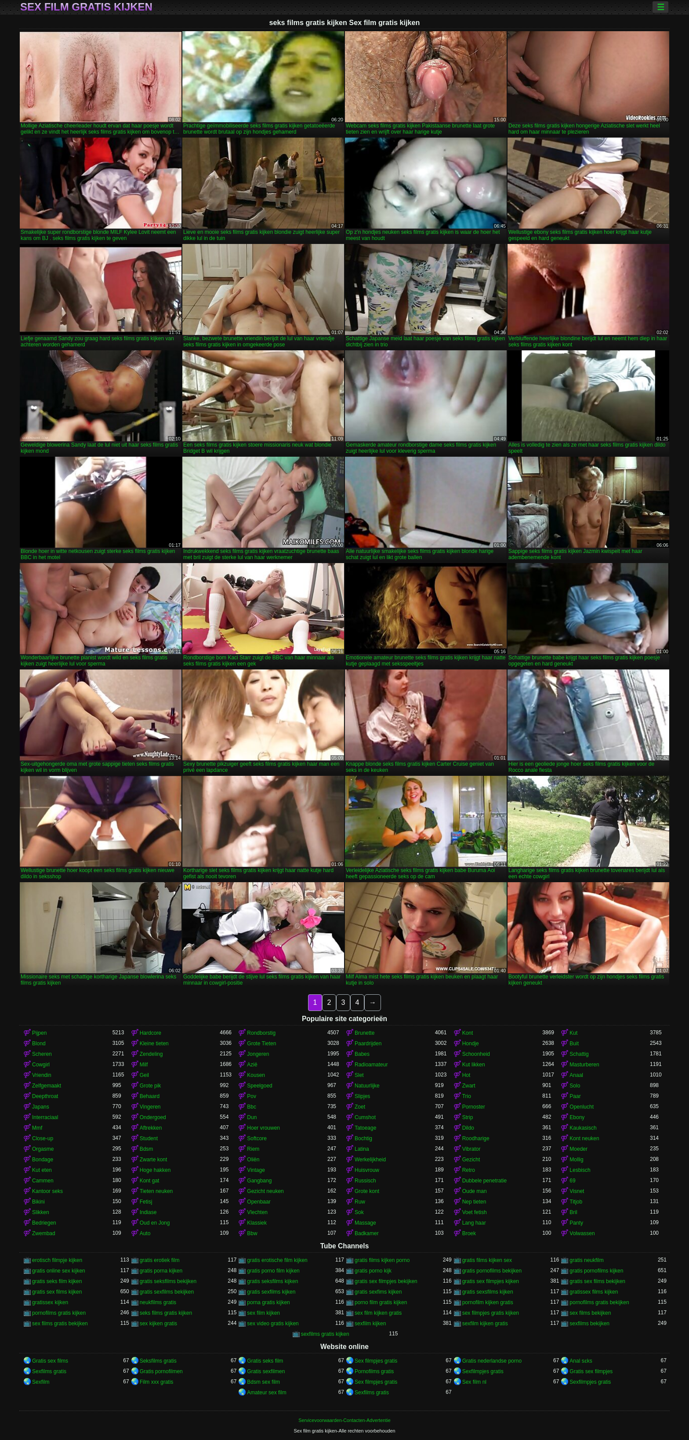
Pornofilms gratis (374, 1371)
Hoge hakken (155, 1170)
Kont (467, 1033)
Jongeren (258, 1054)
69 (572, 1181)
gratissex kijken (50, 1302)
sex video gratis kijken (272, 1323)
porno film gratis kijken (381, 1302)
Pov (251, 1096)
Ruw (360, 1202)
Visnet (576, 1191)
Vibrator (471, 1149)
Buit (574, 1043)
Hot (466, 1075)
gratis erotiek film (160, 1260)
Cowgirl (41, 1065)
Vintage (256, 1170)
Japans (40, 1107)
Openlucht (581, 1107)
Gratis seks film (265, 1361)
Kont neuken (584, 1138)
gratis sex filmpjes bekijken (386, 1281)
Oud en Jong (155, 1223)
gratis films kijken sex (487, 1260)
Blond (39, 1043)
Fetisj (146, 1202)
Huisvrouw (367, 1170)
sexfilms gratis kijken (325, 1334)
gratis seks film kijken (57, 1281)
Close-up (42, 1138)
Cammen (43, 1181)
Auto (145, 1233)
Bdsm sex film (263, 1382)
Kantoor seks (47, 1191)
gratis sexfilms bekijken (167, 1292)
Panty (576, 1223)
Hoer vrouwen (263, 1128)
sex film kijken (263, 1313)
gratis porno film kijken (273, 1271)
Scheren (42, 1054)
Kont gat (150, 1181)
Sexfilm (40, 1382)
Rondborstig (261, 1033)
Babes (362, 1054)
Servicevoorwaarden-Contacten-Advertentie (344, 1420)
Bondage (42, 1159)
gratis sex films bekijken (597, 1281)
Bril (573, 1212)
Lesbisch (579, 1170)
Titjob (575, 1202)
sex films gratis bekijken (60, 1323)
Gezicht (471, 1159)
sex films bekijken (590, 1313)
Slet (359, 1075)
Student (149, 1138)
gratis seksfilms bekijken (168, 1281)
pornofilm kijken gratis (487, 1302)
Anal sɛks (580, 1361)
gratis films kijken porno (382, 1260)
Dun (252, 1117)
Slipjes (362, 1096)
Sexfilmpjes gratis (483, 1371)
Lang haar (474, 1223)
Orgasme (43, 1149)
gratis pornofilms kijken (596, 1271)
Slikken (40, 1212)
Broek (469, 1233)
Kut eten (42, 1170)
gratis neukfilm (586, 1260)
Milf (144, 1065)
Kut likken (473, 1065)
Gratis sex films (50, 1361)
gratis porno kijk (373, 1271)
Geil (144, 1075)
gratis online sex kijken (58, 1271)
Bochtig (363, 1138)
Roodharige (476, 1138)
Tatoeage (365, 1128)
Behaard (150, 1096)
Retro (468, 1170)
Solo (574, 1086)
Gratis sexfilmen (266, 1371)
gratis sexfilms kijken (271, 1292)
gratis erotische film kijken (277, 1260)
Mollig (576, 1159)
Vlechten (257, 1212)
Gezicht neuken (265, 1191)
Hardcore (150, 1033)
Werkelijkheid (370, 1159)
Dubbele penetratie (484, 1181)
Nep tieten (474, 1202)
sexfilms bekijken (589, 1323)
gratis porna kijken (161, 1271)
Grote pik (150, 1086)
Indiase (148, 1212)
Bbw (252, 1233)
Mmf (37, 1128)
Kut (573, 1033)
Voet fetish (474, 1212)
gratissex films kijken (593, 1292)
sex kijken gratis (158, 1323)
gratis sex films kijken (57, 1292)
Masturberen (584, 1065)
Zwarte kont (153, 1159)
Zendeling (151, 1054)
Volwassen (582, 1233)
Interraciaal (45, 1117)
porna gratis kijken (268, 1302)
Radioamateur (371, 1065)
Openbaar (258, 1202)
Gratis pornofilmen (161, 1371)
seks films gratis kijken (166, 1313)
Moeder (578, 1149)
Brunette (364, 1033)
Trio (466, 1096)
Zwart (468, 1086)
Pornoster (473, 1107)
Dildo (468, 1128)
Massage (365, 1223)
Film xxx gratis (157, 1382)
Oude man (474, 1191)
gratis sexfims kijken (378, 1292)
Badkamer (367, 1233)
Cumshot (365, 1117)
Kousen (256, 1075)
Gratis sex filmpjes (591, 1371)
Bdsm (146, 1149)
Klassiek (257, 1223)
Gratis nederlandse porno (492, 1361)
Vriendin (41, 1075)
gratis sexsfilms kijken (487, 1292)
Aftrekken (151, 1128)
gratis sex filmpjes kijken (490, 1281)
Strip (467, 1117)
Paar (574, 1096)
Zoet (360, 1107)
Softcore (257, 1138)
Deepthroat (45, 1096)
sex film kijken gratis (378, 1313)
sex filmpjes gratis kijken (490, 1313)
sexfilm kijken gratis (485, 1323)
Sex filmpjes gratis (376, 1361)
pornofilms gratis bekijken (599, 1302)
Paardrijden (368, 1043)
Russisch (365, 1181)
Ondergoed (153, 1117)
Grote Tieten (261, 1043)
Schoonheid (476, 1054)
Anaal (576, 1075)
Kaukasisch (582, 1128)
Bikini (38, 1202)
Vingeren (150, 1107)
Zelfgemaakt (46, 1086)
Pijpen (39, 1033)
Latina (362, 1149)
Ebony (576, 1117)
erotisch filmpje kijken (57, 1260)
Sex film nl (474, 1382)
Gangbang (259, 1181)
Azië (252, 1065)
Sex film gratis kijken (86, 7)
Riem (253, 1149)
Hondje (470, 1043)
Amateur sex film (266, 1392)
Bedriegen (44, 1223)
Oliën (253, 1159)
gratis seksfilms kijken (272, 1281)
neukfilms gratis (158, 1302)
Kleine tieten (154, 1043)
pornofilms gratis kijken (59, 1313)
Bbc (251, 1107)
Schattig (578, 1054)
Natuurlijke (367, 1086)
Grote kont (367, 1191)
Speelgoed (259, 1086)
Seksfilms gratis (158, 1361)
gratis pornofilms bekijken (492, 1271)
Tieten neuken (156, 1191)
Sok (359, 1212)
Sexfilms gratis (49, 1371)
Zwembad (43, 1233)
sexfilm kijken (370, 1323)
